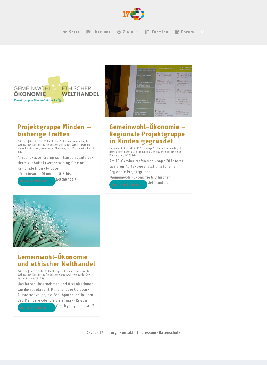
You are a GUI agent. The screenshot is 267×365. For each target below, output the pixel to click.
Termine (156, 48)
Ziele (125, 48)
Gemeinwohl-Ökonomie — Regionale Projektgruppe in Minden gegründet (147, 138)
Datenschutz (169, 337)
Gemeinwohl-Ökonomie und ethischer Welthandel (56, 264)
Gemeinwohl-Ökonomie (52, 152)
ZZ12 (91, 152)
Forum (184, 48)
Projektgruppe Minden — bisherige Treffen (54, 134)
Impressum (146, 337)
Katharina (23, 145)
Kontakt (127, 337)
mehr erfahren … (36, 185)
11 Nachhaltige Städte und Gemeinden (64, 145)
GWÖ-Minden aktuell (77, 152)
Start (71, 48)
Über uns (98, 48)
